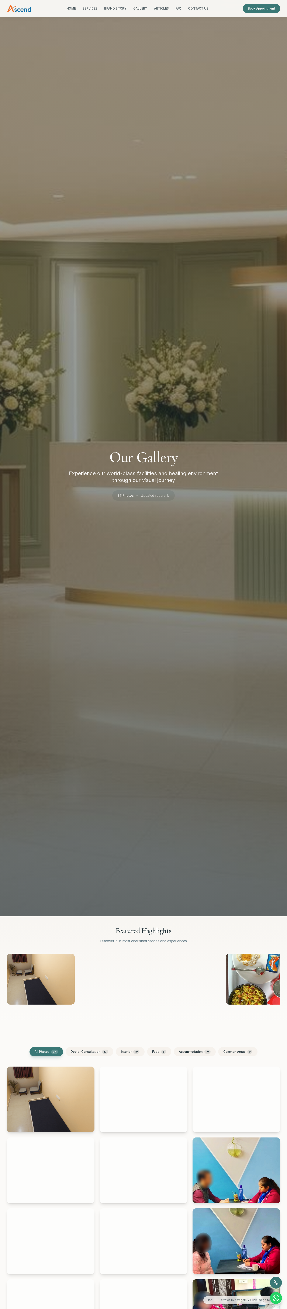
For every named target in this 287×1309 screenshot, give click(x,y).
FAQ (178, 8)
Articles (161, 8)
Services (90, 8)
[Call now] (276, 1283)
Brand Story (115, 8)
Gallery (140, 8)
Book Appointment (261, 8)
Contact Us (198, 8)
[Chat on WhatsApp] (276, 1298)
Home (71, 8)
